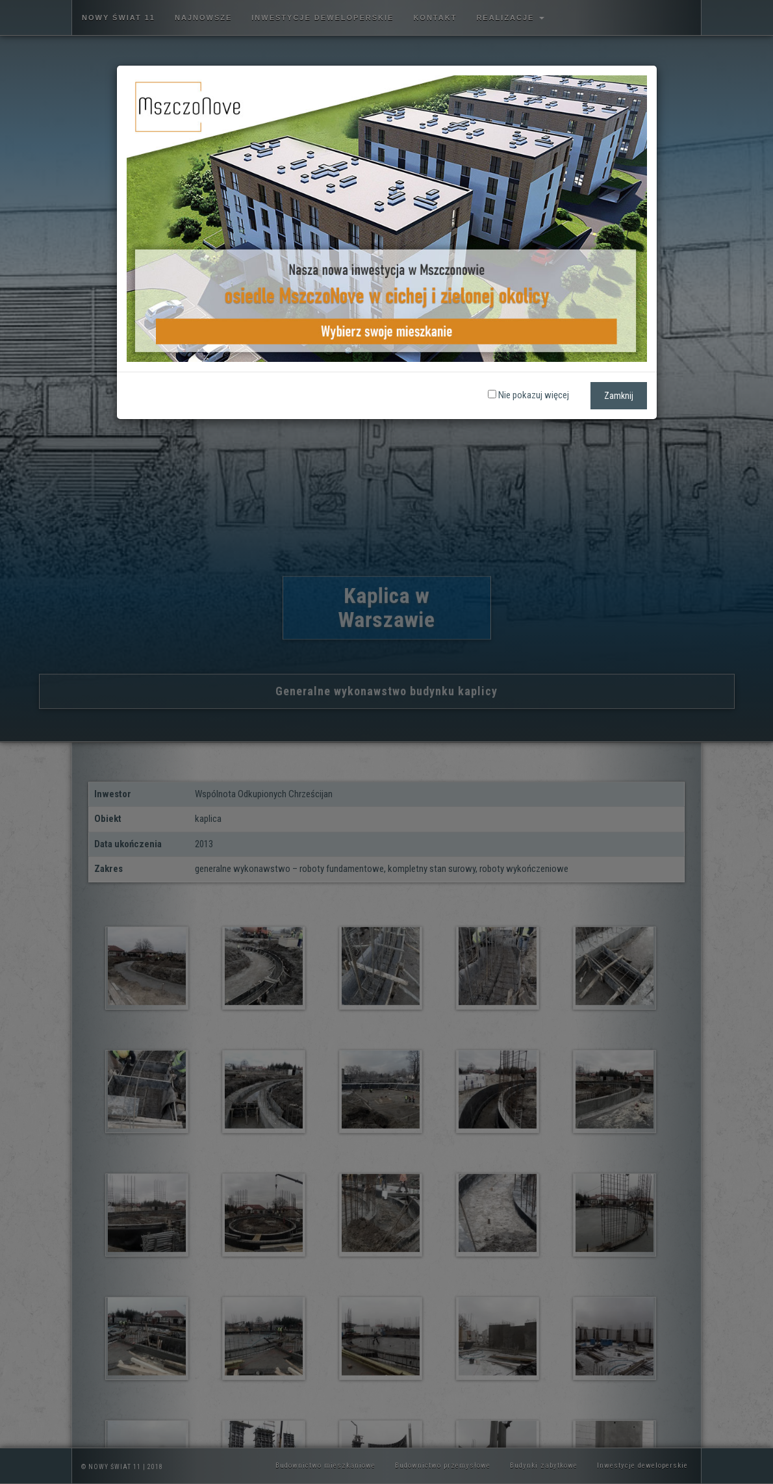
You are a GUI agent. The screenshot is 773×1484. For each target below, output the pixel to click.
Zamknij (618, 395)
